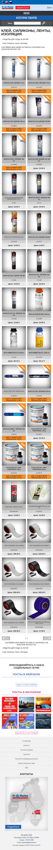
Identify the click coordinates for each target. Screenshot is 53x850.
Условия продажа (26, 750)
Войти (49, 7)
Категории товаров (26, 18)
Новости (26, 745)
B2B (26, 768)
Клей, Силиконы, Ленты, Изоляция (15, 43)
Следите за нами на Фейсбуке (26, 685)
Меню (26, 13)
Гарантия (26, 754)
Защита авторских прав (26, 763)
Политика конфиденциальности (26, 759)
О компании (26, 741)
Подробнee (13, 827)
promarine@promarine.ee (29, 842)
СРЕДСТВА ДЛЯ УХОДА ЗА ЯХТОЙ (15, 39)
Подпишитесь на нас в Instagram (26, 733)
